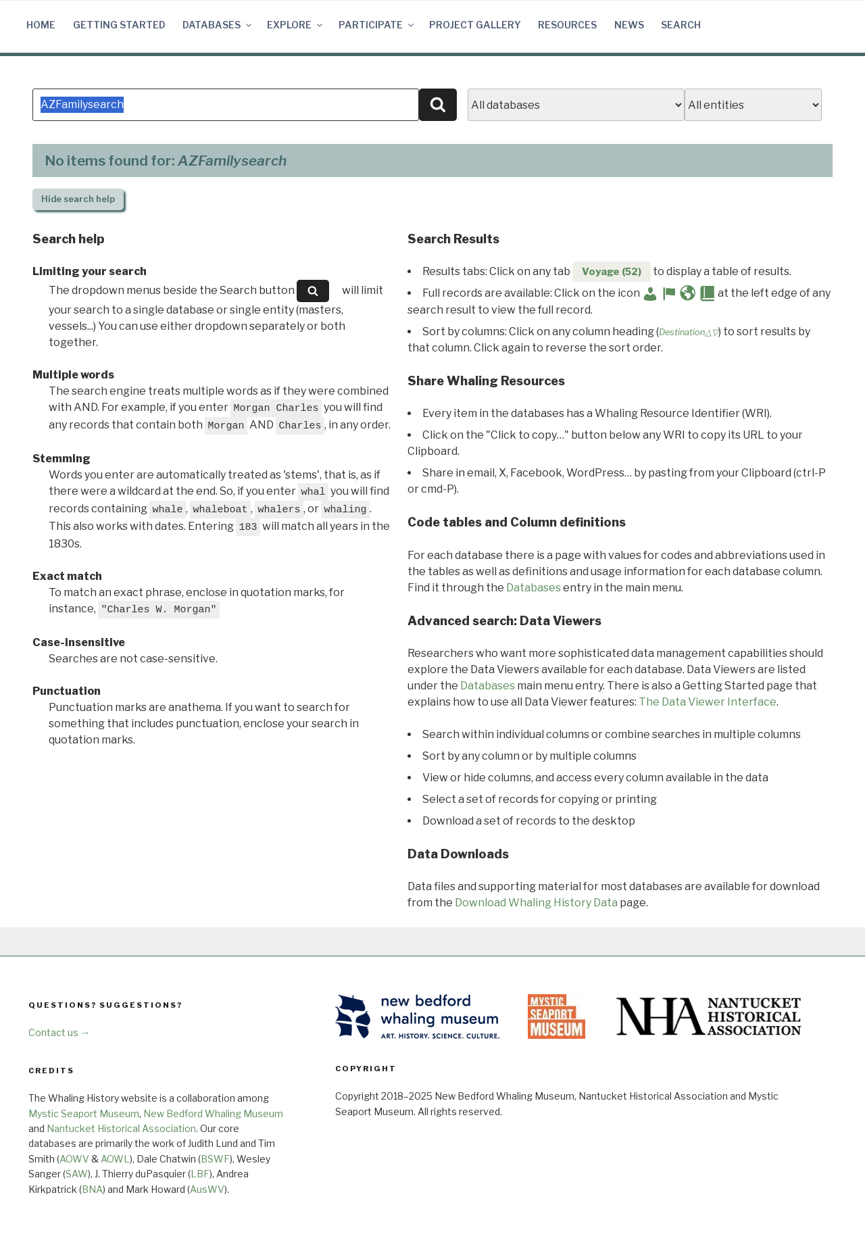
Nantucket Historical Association (121, 1128)
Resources (567, 24)
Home (40, 24)
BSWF (215, 1159)
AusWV (207, 1189)
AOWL (115, 1159)
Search (681, 24)
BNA (92, 1189)
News (629, 24)
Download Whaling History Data (536, 902)
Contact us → (59, 1032)
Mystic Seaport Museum (83, 1113)
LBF (200, 1173)
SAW (77, 1173)
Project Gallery (475, 24)
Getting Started (119, 24)
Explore (295, 24)
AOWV (74, 1159)
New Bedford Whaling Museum (213, 1113)
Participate (377, 24)
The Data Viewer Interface (707, 701)
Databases (217, 24)
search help (78, 199)
